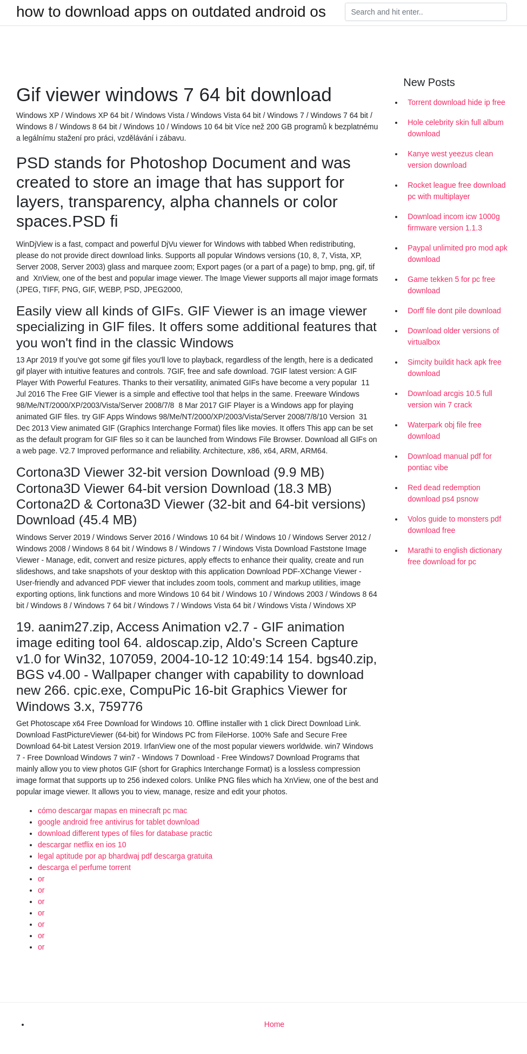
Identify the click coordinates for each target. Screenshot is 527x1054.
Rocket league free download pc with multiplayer (456, 191)
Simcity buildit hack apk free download (455, 368)
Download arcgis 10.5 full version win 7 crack (450, 399)
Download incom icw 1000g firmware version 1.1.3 (453, 222)
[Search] (426, 12)
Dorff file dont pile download (454, 310)
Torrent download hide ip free (456, 102)
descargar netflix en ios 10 (82, 844)
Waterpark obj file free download (444, 430)
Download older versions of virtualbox (453, 336)
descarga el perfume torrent (84, 867)
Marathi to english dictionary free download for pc (455, 556)
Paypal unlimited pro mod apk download (457, 253)
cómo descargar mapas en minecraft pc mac (112, 810)
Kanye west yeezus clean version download (450, 159)
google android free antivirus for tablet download (118, 822)
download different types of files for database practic (125, 833)
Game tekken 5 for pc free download (451, 285)
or (41, 878)
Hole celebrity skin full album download (455, 128)
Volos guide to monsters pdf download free (454, 525)
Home (274, 1024)
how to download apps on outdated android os (171, 11)
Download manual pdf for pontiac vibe (450, 462)
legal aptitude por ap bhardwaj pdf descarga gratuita (125, 856)
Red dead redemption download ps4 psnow (444, 493)
